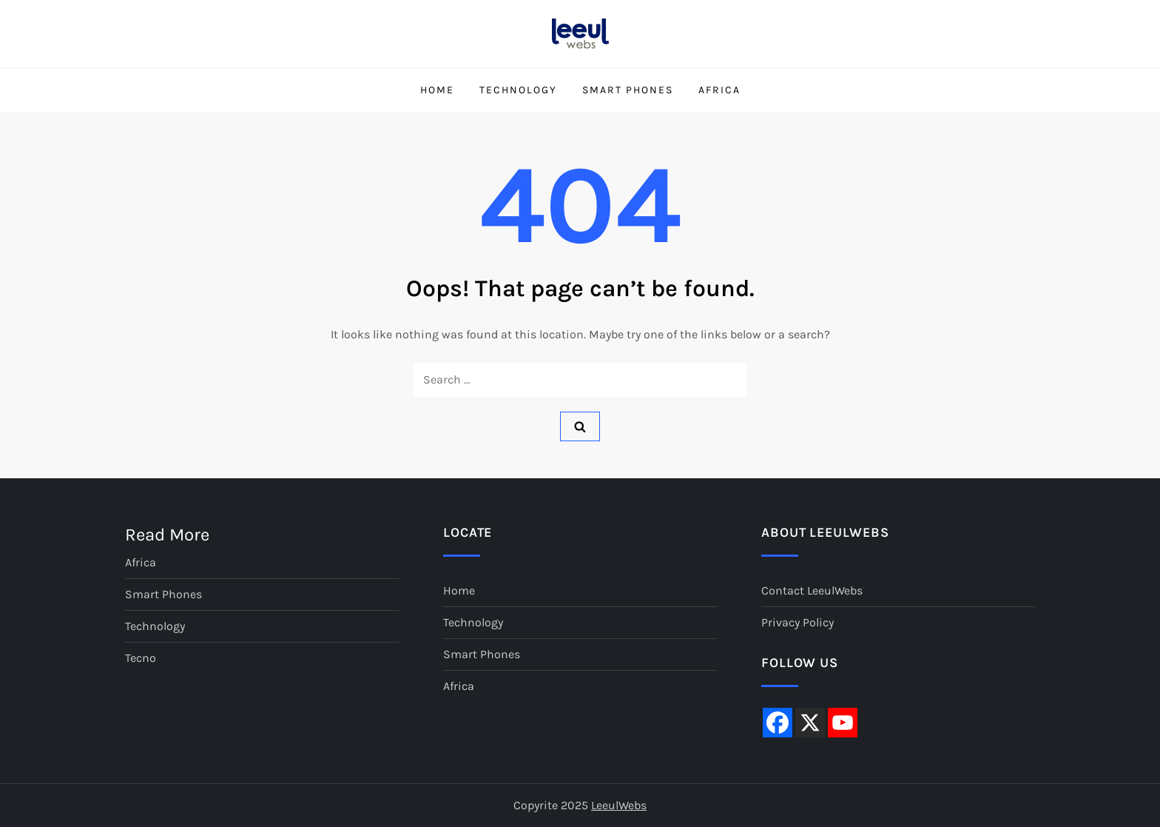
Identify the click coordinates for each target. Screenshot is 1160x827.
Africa (719, 90)
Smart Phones (627, 90)
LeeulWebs (619, 805)
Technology (518, 90)
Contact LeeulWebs (812, 590)
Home (437, 90)
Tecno (140, 658)
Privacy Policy (797, 622)
